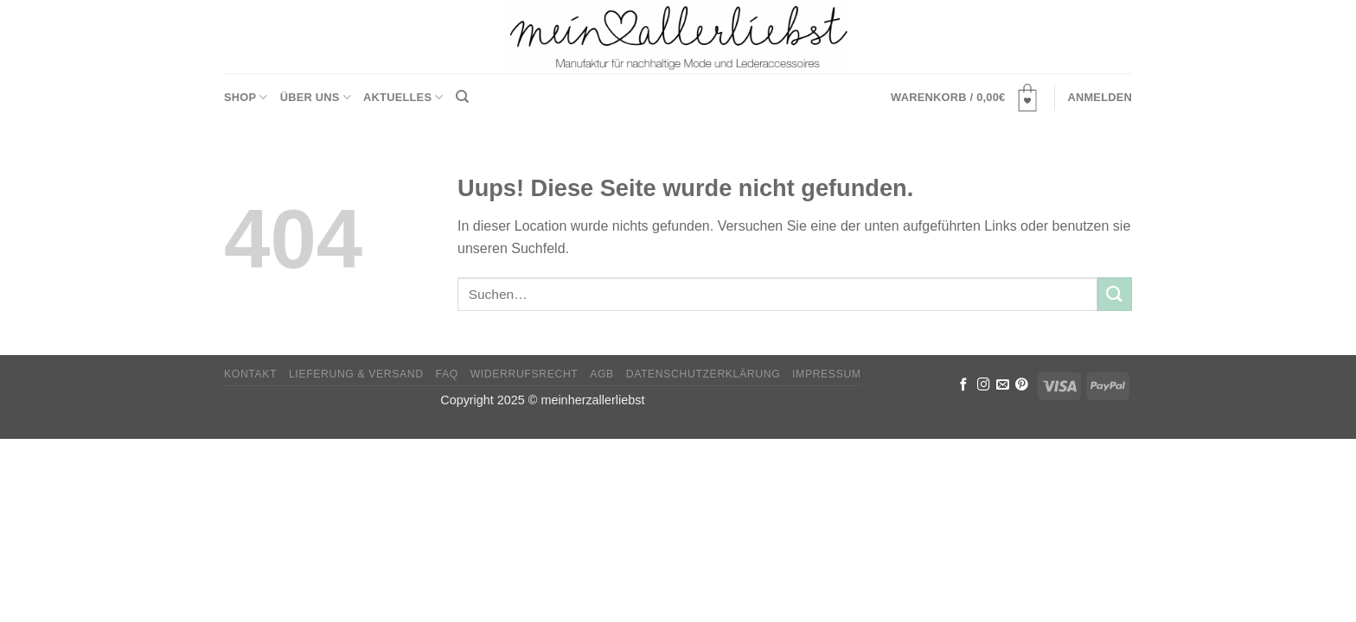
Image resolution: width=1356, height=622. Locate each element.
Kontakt (250, 374)
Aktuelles (403, 97)
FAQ (447, 374)
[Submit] (1114, 294)
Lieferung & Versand (356, 374)
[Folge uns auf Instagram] (983, 385)
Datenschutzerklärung (703, 374)
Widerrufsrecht (524, 374)
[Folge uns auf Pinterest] (1021, 385)
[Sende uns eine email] (1002, 385)
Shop (246, 97)
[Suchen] (462, 96)
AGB (602, 374)
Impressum (826, 374)
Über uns (315, 97)
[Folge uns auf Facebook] (963, 385)
